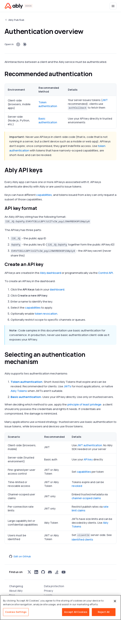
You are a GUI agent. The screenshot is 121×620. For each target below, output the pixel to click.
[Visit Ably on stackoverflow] (57, 572)
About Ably (16, 590)
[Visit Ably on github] (43, 572)
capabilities (44, 195)
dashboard (57, 289)
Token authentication (47, 104)
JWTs (67, 386)
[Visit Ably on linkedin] (36, 572)
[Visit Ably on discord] (50, 572)
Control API (105, 273)
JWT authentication (89, 445)
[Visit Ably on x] (29, 572)
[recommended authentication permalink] (95, 73)
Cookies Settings (16, 612)
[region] (60, 607)
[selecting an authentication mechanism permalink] (41, 361)
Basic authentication (47, 120)
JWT (105, 100)
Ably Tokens (19, 391)
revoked (77, 486)
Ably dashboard (50, 273)
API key (88, 459)
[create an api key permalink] (46, 264)
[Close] (115, 601)
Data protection (54, 586)
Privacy (48, 590)
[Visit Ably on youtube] (63, 572)
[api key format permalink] (40, 208)
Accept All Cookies (75, 612)
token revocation (46, 314)
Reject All (103, 612)
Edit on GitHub (20, 556)
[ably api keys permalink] (46, 170)
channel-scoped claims (86, 498)
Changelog (16, 586)
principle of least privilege (84, 404)
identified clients (82, 539)
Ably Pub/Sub (16, 20)
